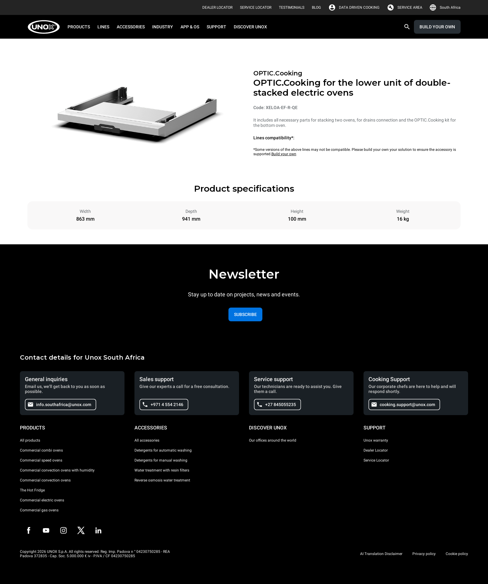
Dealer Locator (376, 450)
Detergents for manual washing (160, 460)
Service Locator (376, 460)
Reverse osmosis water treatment (162, 480)
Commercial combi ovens (41, 450)
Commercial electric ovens (42, 500)
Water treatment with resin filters (161, 470)
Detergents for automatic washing (163, 450)
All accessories (146, 440)
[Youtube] (46, 530)
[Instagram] (63, 530)
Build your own (283, 154)
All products (30, 440)
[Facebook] (28, 530)
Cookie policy (457, 554)
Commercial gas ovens (39, 510)
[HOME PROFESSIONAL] (45, 27)
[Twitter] (81, 530)
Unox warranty (376, 440)
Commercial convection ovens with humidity (57, 470)
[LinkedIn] (98, 530)
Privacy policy (424, 554)
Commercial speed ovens (41, 460)
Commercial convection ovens (45, 480)
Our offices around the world (272, 440)
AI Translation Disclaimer (381, 554)
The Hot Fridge (32, 490)
